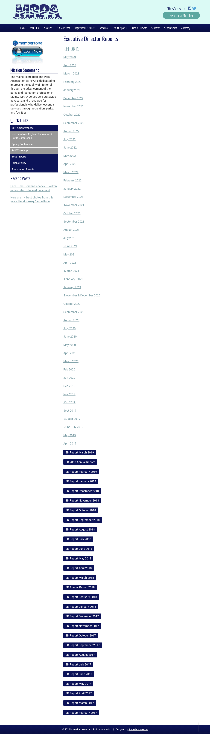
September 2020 (73, 312)
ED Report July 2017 (78, 664)
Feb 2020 (69, 369)
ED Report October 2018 (81, 510)
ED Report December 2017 (82, 616)
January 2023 (72, 90)
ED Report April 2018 (79, 568)
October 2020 (71, 303)
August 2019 (71, 418)
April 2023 (69, 65)
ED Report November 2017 (82, 626)
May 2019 (69, 435)
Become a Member (181, 15)
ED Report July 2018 (78, 539)
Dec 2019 (69, 386)
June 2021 (70, 246)
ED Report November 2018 (82, 500)
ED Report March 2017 (80, 703)
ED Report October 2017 (81, 635)
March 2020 (71, 361)
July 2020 (69, 328)
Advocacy (185, 28)
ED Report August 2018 (80, 529)
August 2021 (71, 229)
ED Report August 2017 (80, 654)
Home (23, 28)
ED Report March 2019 (80, 452)
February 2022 (72, 180)
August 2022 (71, 131)
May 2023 (69, 57)
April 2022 (69, 164)
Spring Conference (22, 144)
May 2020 (69, 345)
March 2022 (71, 172)
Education (47, 28)
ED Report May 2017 (78, 683)
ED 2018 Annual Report (80, 462)
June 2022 (70, 147)
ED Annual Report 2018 (80, 587)
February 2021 (73, 279)
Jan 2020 (69, 377)
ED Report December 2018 (82, 491)
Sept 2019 (69, 410)
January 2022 (72, 188)
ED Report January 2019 (81, 481)
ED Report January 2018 (81, 606)
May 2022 (69, 155)
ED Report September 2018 (83, 520)
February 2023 (72, 81)
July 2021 (69, 238)
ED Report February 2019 (81, 471)
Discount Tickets (139, 28)
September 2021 (73, 221)
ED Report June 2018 (79, 548)
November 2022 (73, 106)
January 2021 (72, 287)
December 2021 (73, 196)
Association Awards (23, 169)
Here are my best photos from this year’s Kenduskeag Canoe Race (31, 199)
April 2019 (69, 443)
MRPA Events (63, 28)
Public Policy (19, 162)
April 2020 (69, 353)
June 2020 (70, 336)
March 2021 (71, 270)
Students (155, 28)
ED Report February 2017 (81, 712)
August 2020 (71, 320)
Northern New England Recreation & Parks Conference (32, 136)
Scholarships (170, 28)
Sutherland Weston (138, 729)
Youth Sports (120, 28)
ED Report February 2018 (81, 597)
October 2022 (71, 114)
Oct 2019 (69, 402)
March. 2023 (71, 73)
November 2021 (73, 205)
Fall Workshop (20, 150)
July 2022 (69, 139)
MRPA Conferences (23, 127)
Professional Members (85, 28)
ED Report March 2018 (80, 577)
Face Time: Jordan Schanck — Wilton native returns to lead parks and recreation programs (33, 188)
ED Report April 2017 (79, 693)
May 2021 (69, 254)
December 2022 (73, 98)
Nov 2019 (69, 394)
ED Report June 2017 (79, 674)
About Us (34, 28)
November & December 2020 (81, 295)
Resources (105, 28)
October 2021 (71, 213)
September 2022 (73, 123)
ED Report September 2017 (83, 645)
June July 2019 (73, 427)
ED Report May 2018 (78, 558)
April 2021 (69, 262)
